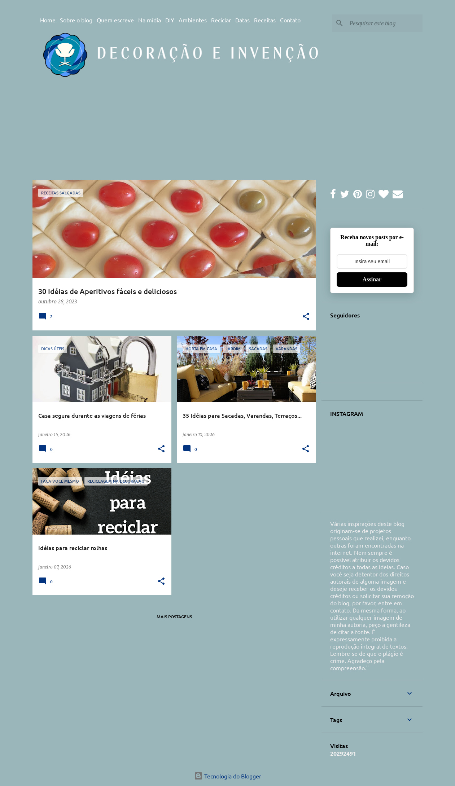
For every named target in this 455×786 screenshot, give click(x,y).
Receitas (265, 19)
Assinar (372, 279)
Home (48, 19)
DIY (169, 19)
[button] (306, 317)
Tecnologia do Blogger (227, 776)
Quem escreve (115, 19)
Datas (242, 19)
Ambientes (193, 19)
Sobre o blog (76, 19)
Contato (290, 19)
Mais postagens (174, 617)
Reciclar (221, 19)
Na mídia (149, 19)
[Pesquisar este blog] (385, 23)
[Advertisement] (169, 151)
